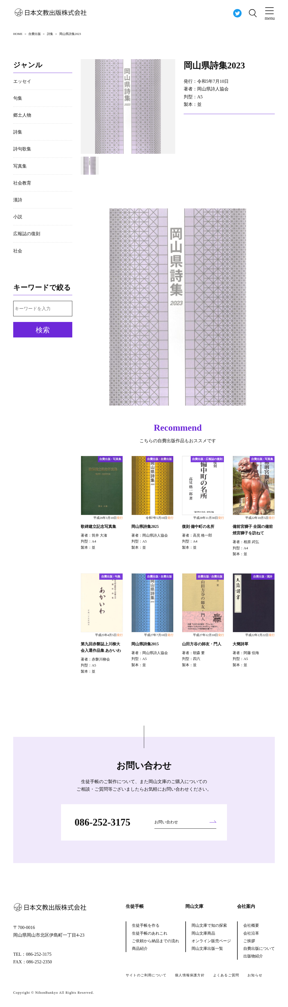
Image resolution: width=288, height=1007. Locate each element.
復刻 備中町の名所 (198, 526)
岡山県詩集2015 (145, 644)
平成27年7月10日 (159, 635)
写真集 (20, 166)
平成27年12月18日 (208, 635)
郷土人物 (22, 115)
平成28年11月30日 (208, 517)
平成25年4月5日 (109, 635)
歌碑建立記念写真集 (98, 526)
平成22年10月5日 (260, 517)
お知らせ (255, 975)
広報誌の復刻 (26, 233)
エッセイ (22, 81)
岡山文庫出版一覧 (207, 948)
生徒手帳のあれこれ (149, 933)
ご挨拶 (249, 941)
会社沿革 (251, 933)
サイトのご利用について (146, 975)
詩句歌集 (22, 148)
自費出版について (259, 948)
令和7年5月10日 (160, 517)
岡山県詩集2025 (145, 526)
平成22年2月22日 (260, 635)
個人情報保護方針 (190, 975)
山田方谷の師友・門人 (201, 644)
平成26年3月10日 (108, 517)
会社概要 (251, 925)
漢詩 (17, 199)
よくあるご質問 (226, 975)
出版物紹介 (253, 956)
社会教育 (22, 183)
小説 (17, 216)
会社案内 (246, 906)
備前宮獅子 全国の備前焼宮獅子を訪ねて (253, 529)
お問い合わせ (166, 822)
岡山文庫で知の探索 (209, 925)
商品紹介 (140, 948)
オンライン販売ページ (211, 941)
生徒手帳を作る (145, 925)
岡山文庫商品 (203, 933)
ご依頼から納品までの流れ (155, 941)
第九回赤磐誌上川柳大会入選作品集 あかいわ (101, 647)
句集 (17, 98)
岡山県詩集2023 (215, 65)
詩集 (17, 132)
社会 (17, 250)
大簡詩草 (240, 644)
